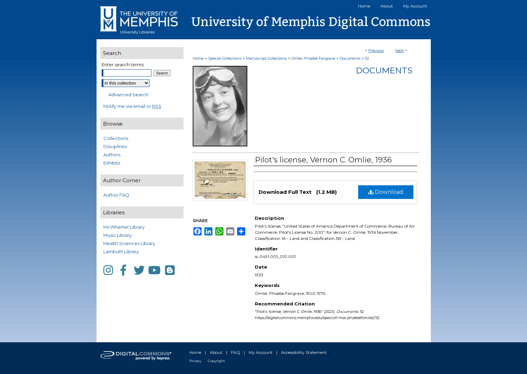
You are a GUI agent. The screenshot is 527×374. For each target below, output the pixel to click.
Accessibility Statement (304, 352)
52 (367, 58)
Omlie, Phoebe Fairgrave (313, 58)
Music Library (117, 235)
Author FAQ (116, 195)
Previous (376, 50)
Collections (115, 138)
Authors (111, 154)
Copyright (216, 361)
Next (399, 50)
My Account (261, 352)
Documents (350, 58)
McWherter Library (124, 227)
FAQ (235, 352)
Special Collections (224, 58)
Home (198, 58)
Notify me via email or (132, 106)
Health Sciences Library (129, 243)
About (216, 352)
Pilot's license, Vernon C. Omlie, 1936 (323, 159)
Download (385, 192)
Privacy (195, 361)
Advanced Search (128, 94)
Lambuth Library (121, 251)
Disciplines (115, 146)
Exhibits (111, 163)
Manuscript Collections (266, 58)
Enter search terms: (123, 64)
